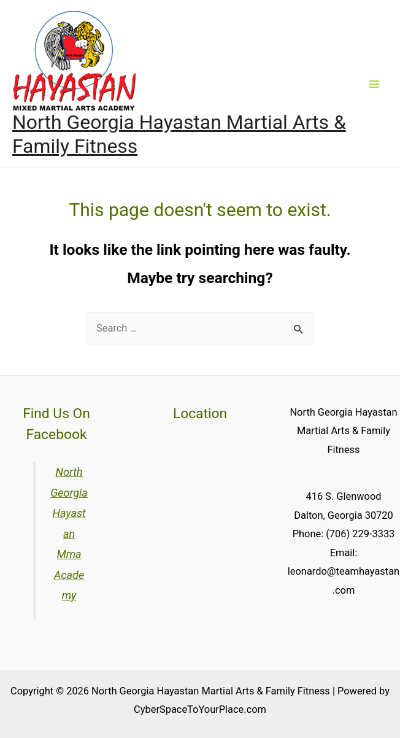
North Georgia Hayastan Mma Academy (69, 533)
